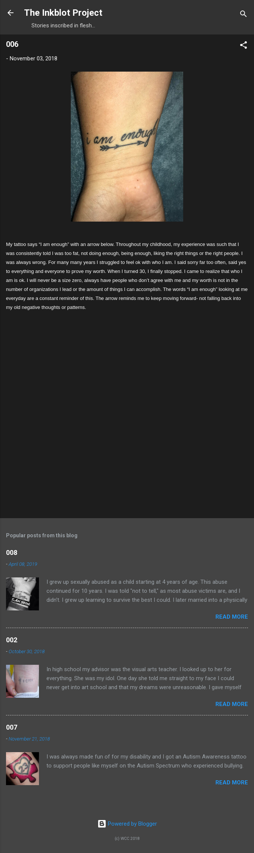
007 (11, 727)
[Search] (243, 15)
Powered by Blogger (127, 823)
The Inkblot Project (63, 12)
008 (11, 552)
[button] (243, 46)
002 (11, 640)
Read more (231, 616)
